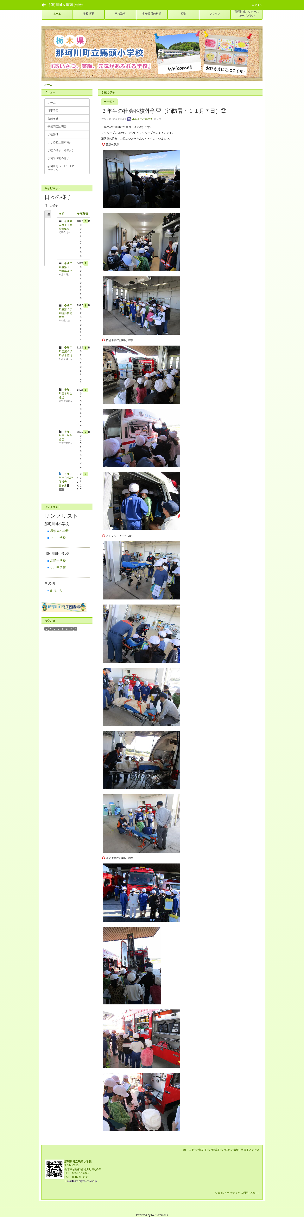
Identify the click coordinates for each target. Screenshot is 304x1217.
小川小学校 (58, 537)
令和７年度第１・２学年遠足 (65, 267)
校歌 (243, 1149)
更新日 (84, 213)
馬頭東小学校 (59, 530)
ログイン (257, 4)
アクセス (254, 1149)
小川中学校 (58, 567)
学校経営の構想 (229, 1149)
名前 (61, 213)
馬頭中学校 (58, 560)
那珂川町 (56, 590)
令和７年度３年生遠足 (65, 393)
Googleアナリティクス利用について (237, 1192)
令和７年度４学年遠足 (65, 435)
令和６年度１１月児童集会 (65, 225)
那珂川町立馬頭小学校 (65, 5)
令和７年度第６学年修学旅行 (65, 351)
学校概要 (198, 1149)
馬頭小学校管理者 (140, 118)
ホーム (48, 84)
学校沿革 (212, 1149)
